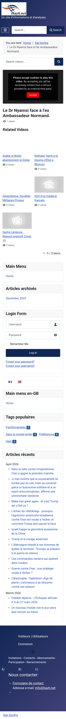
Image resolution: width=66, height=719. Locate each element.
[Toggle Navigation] (5, 30)
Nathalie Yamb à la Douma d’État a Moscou (46, 160)
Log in (33, 352)
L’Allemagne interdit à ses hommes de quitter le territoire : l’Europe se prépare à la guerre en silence (35, 549)
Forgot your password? (20, 361)
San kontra (10, 715)
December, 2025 (16, 298)
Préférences (47, 434)
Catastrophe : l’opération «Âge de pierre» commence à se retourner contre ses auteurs (32, 582)
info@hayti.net (45, 688)
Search (56, 30)
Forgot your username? (20, 366)
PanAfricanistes (16, 427)
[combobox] (29, 30)
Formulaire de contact (28, 683)
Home (9, 276)
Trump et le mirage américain (29, 539)
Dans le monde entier (19, 434)
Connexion (25, 644)
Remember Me (19, 344)
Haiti (9, 441)
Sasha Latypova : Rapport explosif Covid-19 (17, 236)
